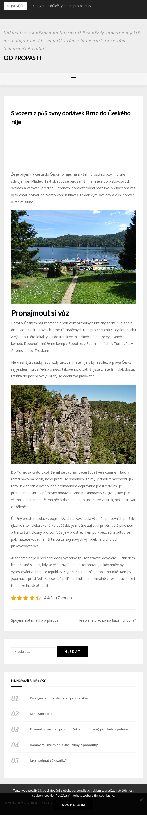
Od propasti (22, 57)
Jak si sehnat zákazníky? (48, 760)
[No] (140, 799)
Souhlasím (73, 805)
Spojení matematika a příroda (35, 620)
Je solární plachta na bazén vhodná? (107, 620)
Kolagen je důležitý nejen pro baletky (61, 5)
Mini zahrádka (41, 714)
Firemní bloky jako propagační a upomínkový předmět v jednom (79, 729)
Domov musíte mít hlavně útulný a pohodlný (64, 745)
